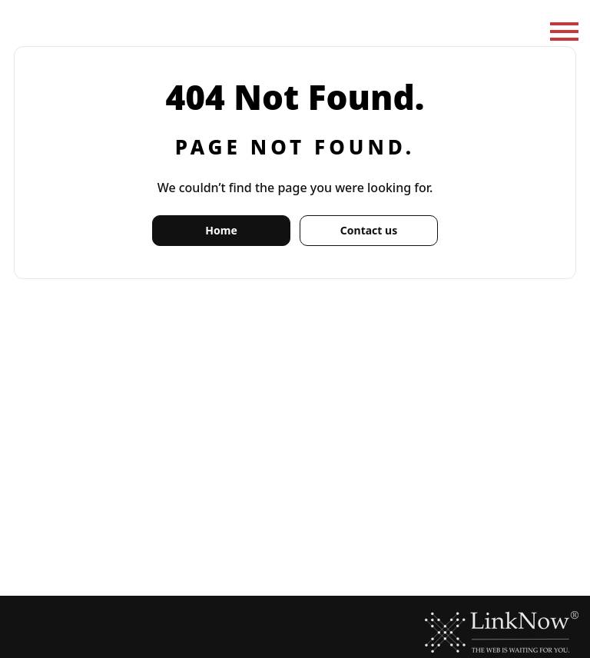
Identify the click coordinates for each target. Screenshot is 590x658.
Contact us (368, 230)
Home (221, 230)
